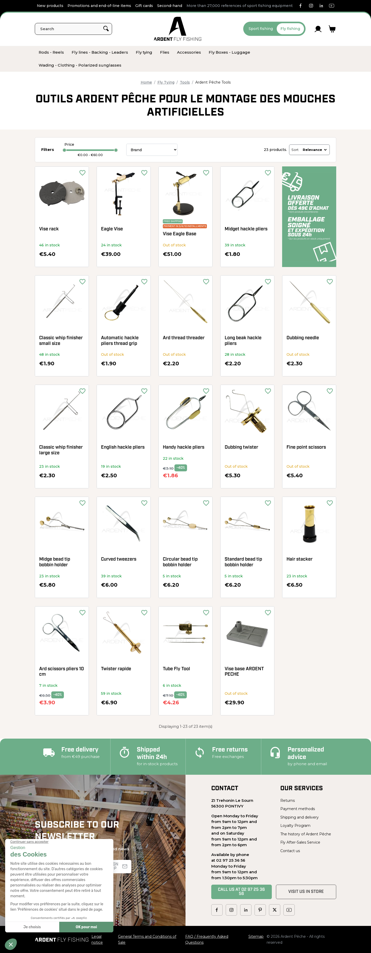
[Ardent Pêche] (177, 29)
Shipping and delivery (299, 817)
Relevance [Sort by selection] (315, 150)
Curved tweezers (118, 559)
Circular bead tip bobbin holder (180, 562)
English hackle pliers (123, 447)
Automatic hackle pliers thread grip (120, 341)
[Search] (73, 29)
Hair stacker (299, 559)
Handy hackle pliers (183, 447)
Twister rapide (116, 669)
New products (50, 5)
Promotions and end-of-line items (99, 5)
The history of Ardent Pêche (305, 834)
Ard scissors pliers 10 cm (61, 672)
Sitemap (256, 936)
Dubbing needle (302, 338)
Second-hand (169, 5)
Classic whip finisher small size (61, 341)
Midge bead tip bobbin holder (54, 562)
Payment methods (297, 808)
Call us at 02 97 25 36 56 (241, 892)
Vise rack (49, 229)
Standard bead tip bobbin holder (243, 562)
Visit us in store (306, 892)
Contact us (290, 851)
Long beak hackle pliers (243, 341)
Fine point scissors (306, 447)
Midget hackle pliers (246, 229)
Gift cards (144, 5)
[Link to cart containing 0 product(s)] (332, 29)
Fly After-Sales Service (300, 842)
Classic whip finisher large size (61, 450)
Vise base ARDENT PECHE (244, 672)
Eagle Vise (112, 229)
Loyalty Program (295, 825)
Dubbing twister (241, 447)
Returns (287, 800)
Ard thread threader (184, 338)
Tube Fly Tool (176, 669)
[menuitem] (51, 52)
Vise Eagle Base (179, 234)
